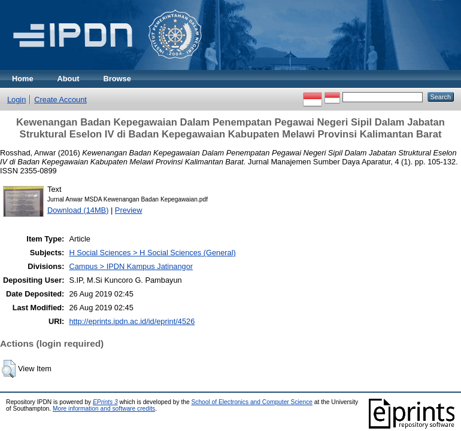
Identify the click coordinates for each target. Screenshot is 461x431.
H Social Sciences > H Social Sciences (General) (152, 252)
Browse (117, 78)
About (68, 78)
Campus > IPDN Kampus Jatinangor (131, 266)
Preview (128, 210)
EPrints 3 (105, 402)
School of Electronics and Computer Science (252, 402)
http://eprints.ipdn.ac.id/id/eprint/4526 (132, 321)
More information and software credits (104, 408)
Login (16, 99)
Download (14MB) (77, 210)
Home (23, 78)
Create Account (60, 99)
